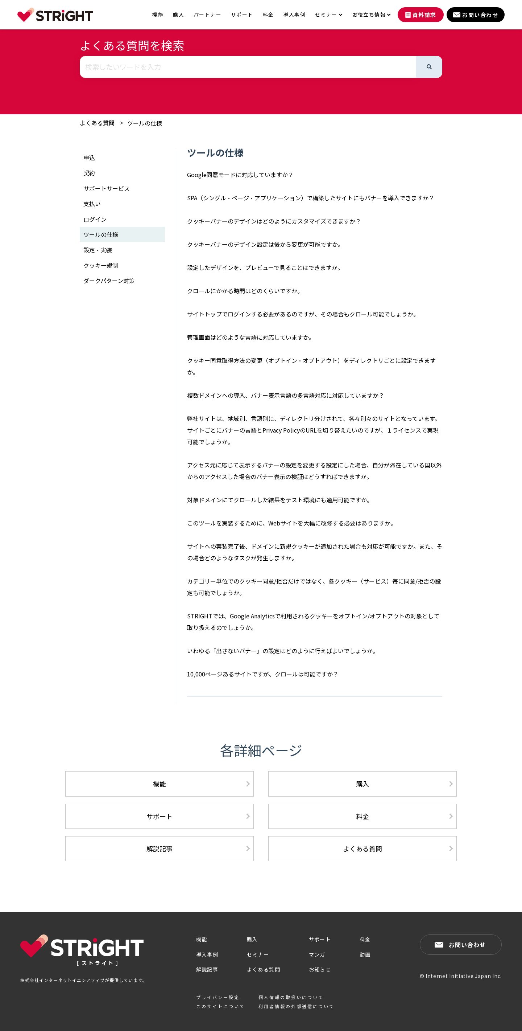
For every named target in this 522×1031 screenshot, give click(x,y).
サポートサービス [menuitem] (106, 188)
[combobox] (248, 67)
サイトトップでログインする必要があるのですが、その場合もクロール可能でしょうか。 (303, 314)
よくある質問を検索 (132, 45)
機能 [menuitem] (157, 14)
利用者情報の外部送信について (296, 1006)
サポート (159, 816)
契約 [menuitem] (89, 172)
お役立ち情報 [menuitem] (369, 14)
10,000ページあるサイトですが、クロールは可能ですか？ (263, 674)
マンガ (317, 954)
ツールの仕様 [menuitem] (100, 234)
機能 (159, 783)
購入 (362, 783)
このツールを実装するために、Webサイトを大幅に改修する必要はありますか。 (291, 523)
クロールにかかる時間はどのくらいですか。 (245, 290)
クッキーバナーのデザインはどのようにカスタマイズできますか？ (274, 221)
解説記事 (159, 848)
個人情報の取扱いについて (291, 997)
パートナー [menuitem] (207, 14)
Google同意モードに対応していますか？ (240, 174)
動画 (365, 954)
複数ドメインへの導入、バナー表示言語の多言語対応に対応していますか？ (285, 395)
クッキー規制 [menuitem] (100, 265)
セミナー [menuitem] (326, 14)
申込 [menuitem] (89, 157)
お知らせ (320, 969)
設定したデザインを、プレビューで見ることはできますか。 (265, 267)
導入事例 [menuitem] (294, 14)
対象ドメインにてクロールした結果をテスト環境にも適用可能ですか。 (280, 499)
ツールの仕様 (144, 123)
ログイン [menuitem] (95, 219)
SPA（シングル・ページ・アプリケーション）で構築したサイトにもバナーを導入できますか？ (310, 197)
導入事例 (207, 954)
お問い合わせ (467, 944)
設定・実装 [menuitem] (97, 249)
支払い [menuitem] (92, 203)
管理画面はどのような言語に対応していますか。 (251, 337)
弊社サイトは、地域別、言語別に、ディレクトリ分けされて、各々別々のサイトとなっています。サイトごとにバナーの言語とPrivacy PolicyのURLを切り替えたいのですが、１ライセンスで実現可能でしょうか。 (313, 430)
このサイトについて (220, 1006)
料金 (362, 816)
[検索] (429, 67)
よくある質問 (97, 122)
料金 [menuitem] (268, 14)
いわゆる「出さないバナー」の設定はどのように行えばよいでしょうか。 (282, 650)
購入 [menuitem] (178, 14)
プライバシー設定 (218, 997)
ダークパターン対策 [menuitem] (109, 280)
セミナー (258, 954)
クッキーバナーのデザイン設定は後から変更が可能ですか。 (265, 244)
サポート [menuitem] (242, 14)
